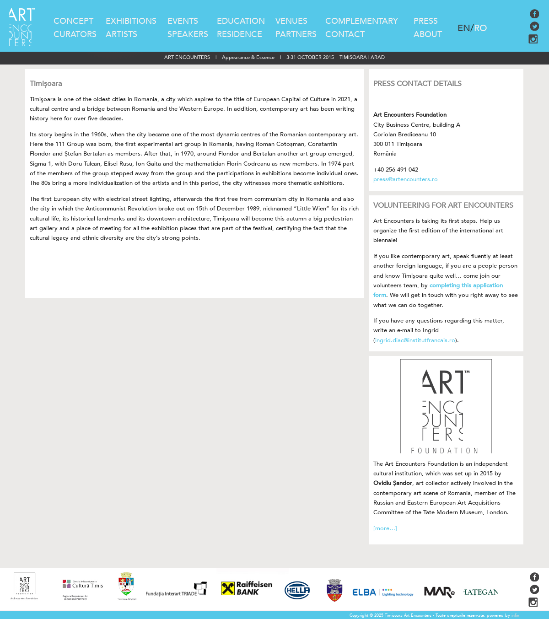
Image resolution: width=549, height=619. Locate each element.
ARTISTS (121, 34)
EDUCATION (241, 21)
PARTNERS (296, 34)
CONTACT (345, 34)
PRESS (426, 21)
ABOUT (428, 34)
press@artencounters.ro (405, 179)
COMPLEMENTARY (361, 21)
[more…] (385, 528)
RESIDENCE (239, 34)
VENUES (291, 21)
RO (480, 28)
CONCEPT (73, 21)
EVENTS (182, 21)
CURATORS (75, 34)
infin (515, 615)
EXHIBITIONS (131, 21)
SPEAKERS (187, 34)
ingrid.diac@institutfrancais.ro (415, 340)
